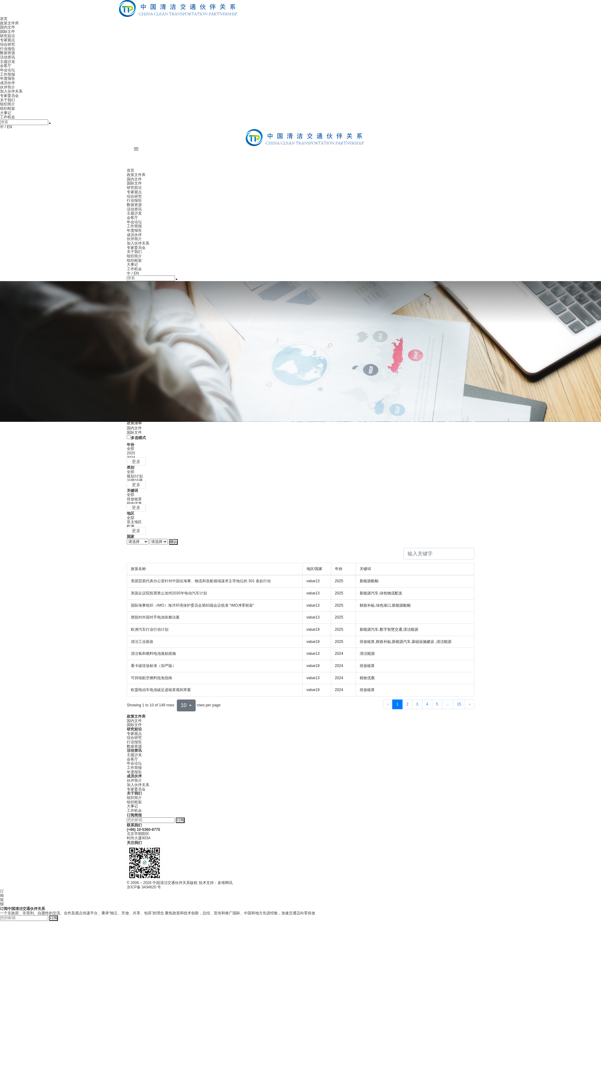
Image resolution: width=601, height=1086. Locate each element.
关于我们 (7, 100)
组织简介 (7, 104)
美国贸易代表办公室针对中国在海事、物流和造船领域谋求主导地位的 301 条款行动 (201, 581)
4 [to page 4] (427, 704)
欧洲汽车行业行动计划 (149, 629)
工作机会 (7, 117)
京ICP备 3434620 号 (144, 887)
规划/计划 (135, 476)
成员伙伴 (7, 83)
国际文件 (7, 31)
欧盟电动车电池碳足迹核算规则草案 (161, 690)
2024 (131, 457)
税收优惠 (134, 503)
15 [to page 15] (459, 704)
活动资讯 (7, 57)
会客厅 (5, 65)
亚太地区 (134, 522)
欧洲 (130, 526)
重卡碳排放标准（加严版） (153, 666)
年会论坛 (7, 70)
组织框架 (7, 108)
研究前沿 (7, 36)
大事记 (5, 113)
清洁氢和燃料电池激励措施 (153, 653)
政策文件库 (9, 23)
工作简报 (7, 74)
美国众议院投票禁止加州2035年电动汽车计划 (169, 593)
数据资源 (7, 53)
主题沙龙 (7, 61)
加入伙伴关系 (11, 91)
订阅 (180, 820)
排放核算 (134, 499)
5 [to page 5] (437, 704)
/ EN (8, 127)
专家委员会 (9, 95)
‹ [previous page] (387, 704)
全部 (130, 449)
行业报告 (7, 49)
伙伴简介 (7, 87)
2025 (131, 453)
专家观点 (7, 40)
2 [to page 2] (407, 704)
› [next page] (469, 704)
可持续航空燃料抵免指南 (151, 678)
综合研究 (7, 44)
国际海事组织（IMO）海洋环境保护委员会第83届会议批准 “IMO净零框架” (192, 605)
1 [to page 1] (397, 704)
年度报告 (7, 78)
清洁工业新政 (142, 641)
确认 (173, 541)
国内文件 (7, 27)
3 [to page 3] (417, 704)
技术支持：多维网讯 (216, 883)
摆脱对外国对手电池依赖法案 (155, 617)
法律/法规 (135, 480)
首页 (4, 19)
